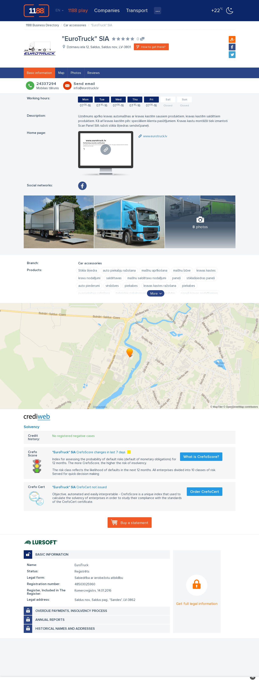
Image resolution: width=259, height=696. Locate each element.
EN (59, 10)
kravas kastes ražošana (160, 286)
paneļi (176, 278)
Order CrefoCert (204, 491)
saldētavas (114, 278)
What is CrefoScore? (201, 456)
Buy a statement (134, 522)
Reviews (93, 73)
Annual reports (50, 620)
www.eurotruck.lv (155, 136)
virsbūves (112, 286)
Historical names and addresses (65, 629)
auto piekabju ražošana (119, 270)
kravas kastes (206, 270)
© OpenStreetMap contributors (240, 406)
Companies (107, 10)
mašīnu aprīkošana (154, 270)
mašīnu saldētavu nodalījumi (146, 278)
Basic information (39, 73)
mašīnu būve (182, 270)
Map (61, 73)
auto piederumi (89, 286)
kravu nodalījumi (89, 278)
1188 (36, 10)
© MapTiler (216, 406)
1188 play (78, 10)
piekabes (131, 286)
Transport (137, 10)
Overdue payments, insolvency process (71, 611)
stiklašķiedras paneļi (201, 278)
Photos (76, 73)
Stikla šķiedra (87, 270)
